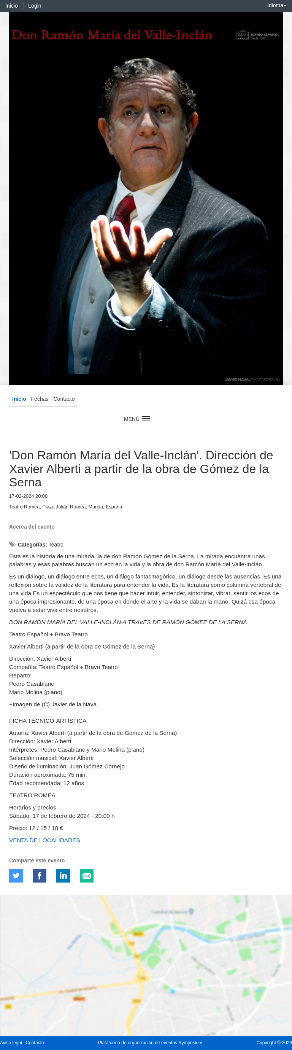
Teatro (56, 545)
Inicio (11, 6)
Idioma (276, 5)
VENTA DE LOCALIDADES (44, 840)
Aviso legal (11, 1042)
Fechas (40, 399)
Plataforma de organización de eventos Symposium (150, 1042)
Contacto (64, 399)
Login (34, 6)
